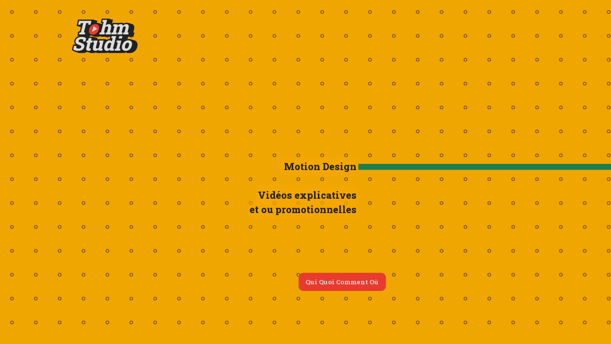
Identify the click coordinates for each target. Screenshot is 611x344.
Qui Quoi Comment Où (342, 282)
